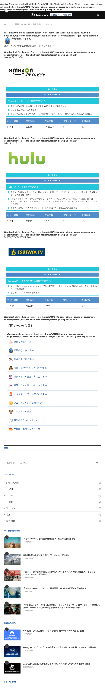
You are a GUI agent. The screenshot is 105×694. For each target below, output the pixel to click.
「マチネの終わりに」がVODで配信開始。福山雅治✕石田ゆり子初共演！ (54, 588)
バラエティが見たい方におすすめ (30, 394)
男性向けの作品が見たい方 (27, 429)
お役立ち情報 (53, 482)
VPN (55, 489)
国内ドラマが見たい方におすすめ (30, 376)
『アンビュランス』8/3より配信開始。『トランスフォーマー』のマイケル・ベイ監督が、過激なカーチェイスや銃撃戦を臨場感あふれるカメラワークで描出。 (62, 606)
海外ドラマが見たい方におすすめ (30, 367)
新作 (55, 501)
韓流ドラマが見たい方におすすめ (30, 385)
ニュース (53, 495)
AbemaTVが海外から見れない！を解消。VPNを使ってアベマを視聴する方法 (56, 664)
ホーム (6, 24)
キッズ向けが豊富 (22, 411)
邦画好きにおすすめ (24, 359)
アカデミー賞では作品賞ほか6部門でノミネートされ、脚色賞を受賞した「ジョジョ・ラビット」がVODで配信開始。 (61, 573)
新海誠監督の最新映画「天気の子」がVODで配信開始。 (47, 555)
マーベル (53, 508)
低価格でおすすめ (22, 341)
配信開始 (53, 520)
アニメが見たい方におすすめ (28, 402)
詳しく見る (52, 89)
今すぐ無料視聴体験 (52, 94)
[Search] (98, 15)
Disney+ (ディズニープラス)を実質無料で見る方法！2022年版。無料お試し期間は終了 (60, 647)
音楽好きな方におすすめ (26, 420)
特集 (53, 514)
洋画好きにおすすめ (24, 350)
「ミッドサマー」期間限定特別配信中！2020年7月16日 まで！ (50, 539)
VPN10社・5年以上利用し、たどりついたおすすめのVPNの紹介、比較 (53, 631)
